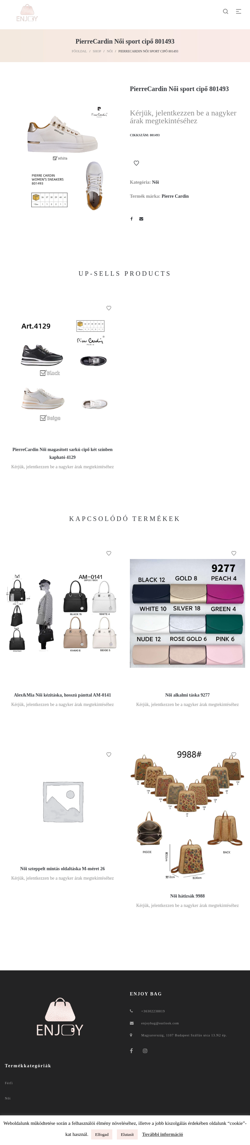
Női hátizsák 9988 (187, 896)
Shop (97, 51)
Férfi (9, 1083)
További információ (162, 1134)
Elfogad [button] (101, 1134)
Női (110, 51)
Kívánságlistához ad (136, 163)
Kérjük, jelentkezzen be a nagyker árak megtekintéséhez (183, 117)
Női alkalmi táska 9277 (187, 695)
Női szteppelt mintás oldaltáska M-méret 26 (62, 868)
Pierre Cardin (174, 196)
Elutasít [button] (127, 1134)
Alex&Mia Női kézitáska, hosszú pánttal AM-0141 (62, 695)
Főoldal (79, 51)
